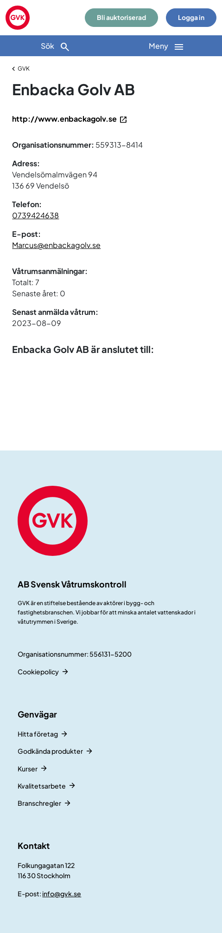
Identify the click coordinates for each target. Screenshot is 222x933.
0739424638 (35, 215)
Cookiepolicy (38, 671)
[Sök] (55, 45)
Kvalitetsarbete (42, 786)
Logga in (191, 17)
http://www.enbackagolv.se (64, 119)
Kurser (28, 768)
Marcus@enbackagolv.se (56, 245)
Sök (55, 46)
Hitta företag (38, 734)
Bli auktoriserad (121, 17)
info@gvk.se (61, 893)
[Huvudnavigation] (166, 45)
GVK (24, 68)
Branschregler (39, 803)
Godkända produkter (50, 751)
